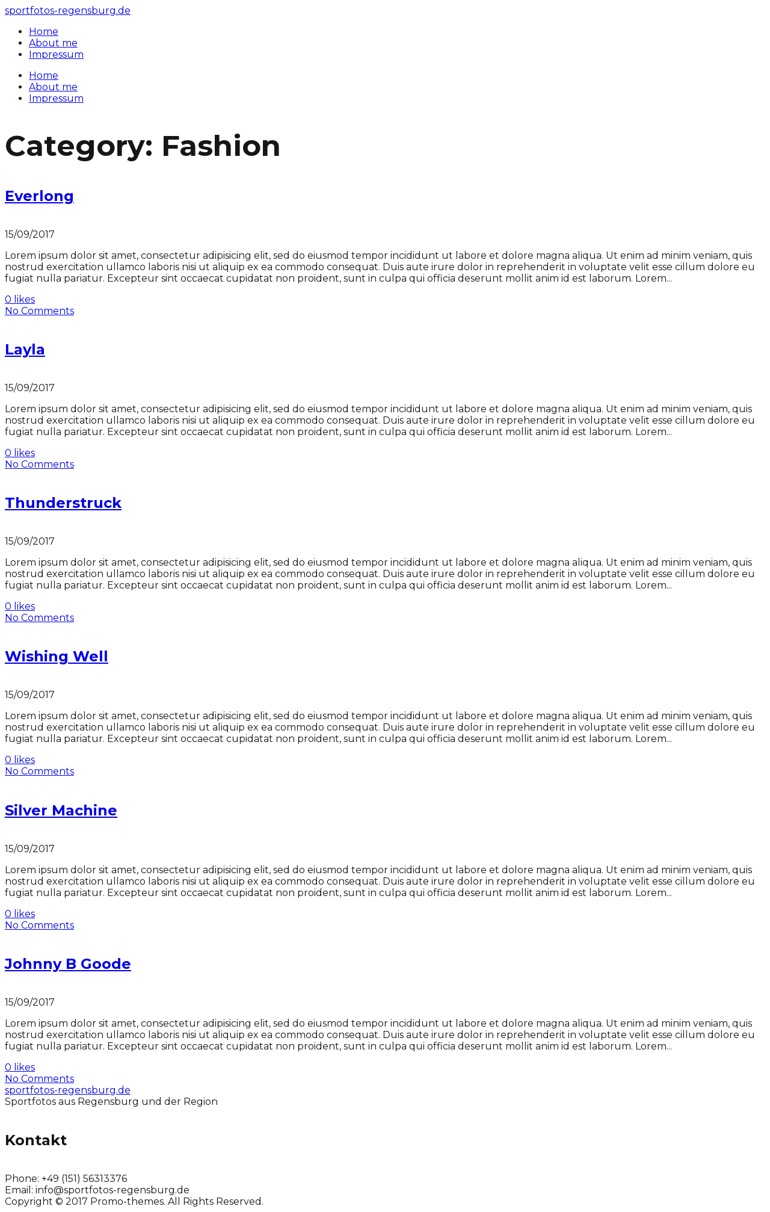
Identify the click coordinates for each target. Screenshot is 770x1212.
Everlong (39, 196)
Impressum (56, 98)
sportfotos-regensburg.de (68, 10)
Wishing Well (56, 656)
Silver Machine (61, 810)
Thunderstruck (63, 503)
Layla (25, 349)
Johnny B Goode (68, 963)
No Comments (39, 311)
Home (43, 75)
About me (53, 87)
